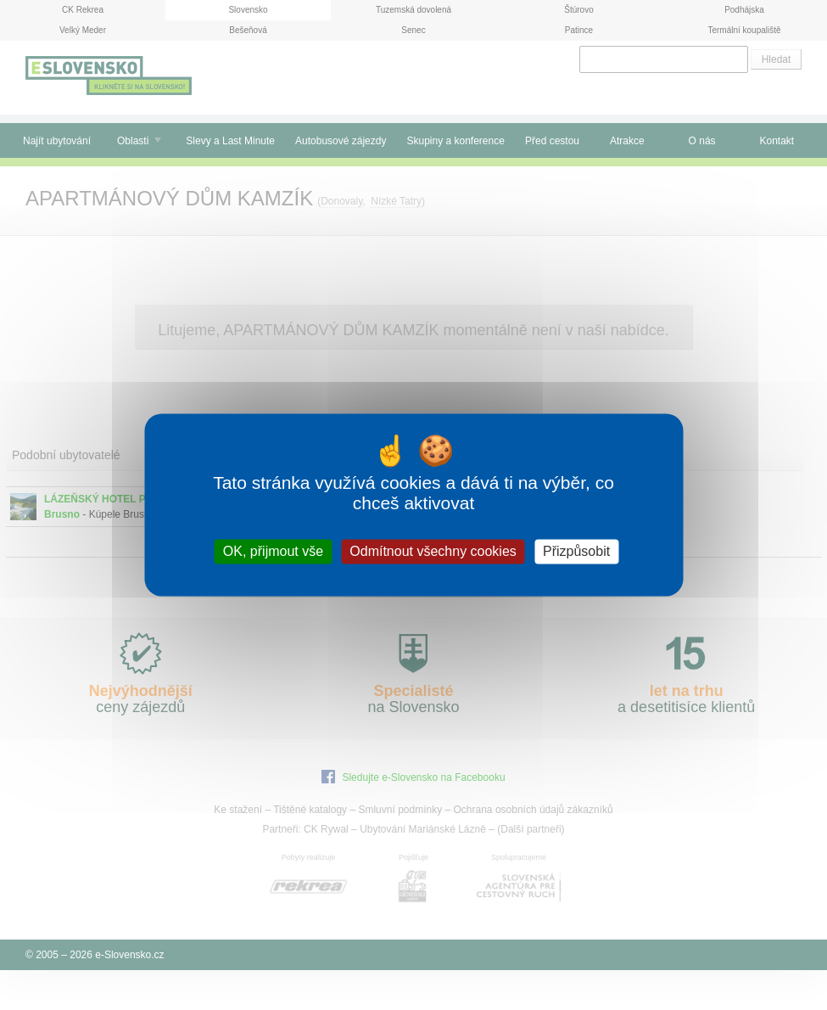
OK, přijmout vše (273, 551)
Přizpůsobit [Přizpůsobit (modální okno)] (576, 551)
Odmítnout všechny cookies (433, 551)
